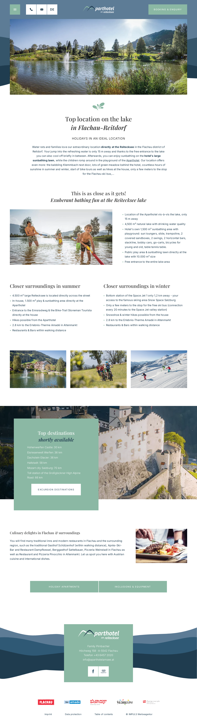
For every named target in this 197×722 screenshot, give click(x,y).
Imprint (48, 714)
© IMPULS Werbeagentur (139, 714)
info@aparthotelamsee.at (98, 659)
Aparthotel (132, 160)
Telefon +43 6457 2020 (98, 655)
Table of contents (104, 714)
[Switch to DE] (52, 9)
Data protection (73, 714)
